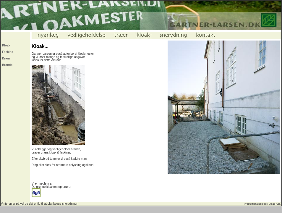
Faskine (7, 52)
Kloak (6, 45)
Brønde (7, 65)
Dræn (6, 58)
